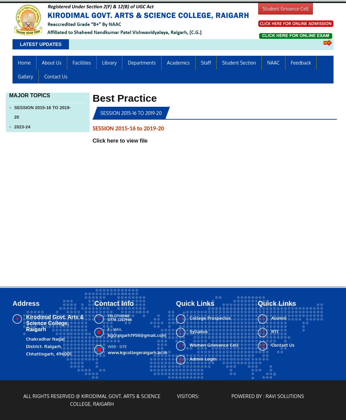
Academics (178, 63)
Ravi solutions (285, 396)
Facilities (82, 63)
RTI (274, 331)
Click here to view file (120, 141)
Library (109, 63)
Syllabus (199, 331)
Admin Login (203, 359)
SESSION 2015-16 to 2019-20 (42, 112)
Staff (206, 63)
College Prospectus (210, 318)
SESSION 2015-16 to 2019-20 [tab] (131, 113)
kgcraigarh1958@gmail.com (137, 335)
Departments (142, 63)
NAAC (273, 63)
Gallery (25, 76)
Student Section (239, 63)
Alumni (279, 318)
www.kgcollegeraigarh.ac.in (137, 352)
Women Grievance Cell (214, 345)
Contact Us (56, 76)
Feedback (301, 63)
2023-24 (22, 126)
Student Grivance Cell (285, 8)
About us (51, 63)
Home (24, 63)
